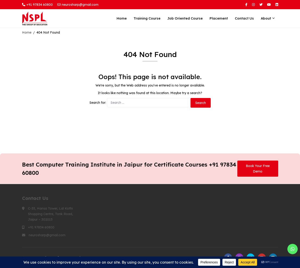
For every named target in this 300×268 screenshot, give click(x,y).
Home (122, 18)
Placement (219, 18)
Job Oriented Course (185, 18)
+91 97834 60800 (37, 5)
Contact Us (244, 18)
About (266, 18)
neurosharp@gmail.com (77, 5)
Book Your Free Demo (258, 168)
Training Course (147, 18)
